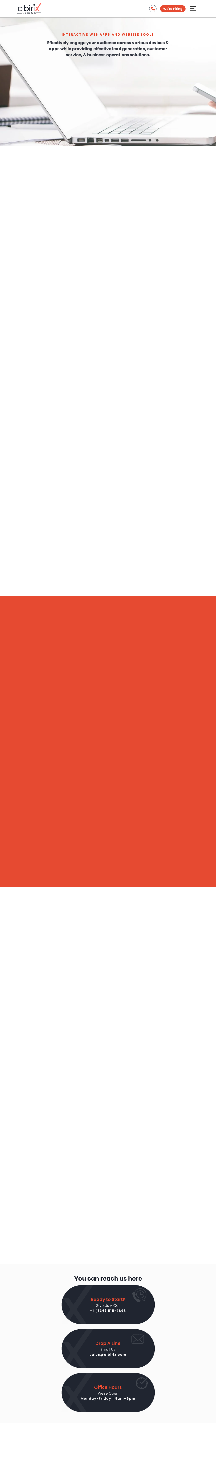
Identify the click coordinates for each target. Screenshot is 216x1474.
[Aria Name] (193, 8)
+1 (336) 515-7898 (108, 1310)
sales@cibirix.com (108, 1354)
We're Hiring (173, 8)
